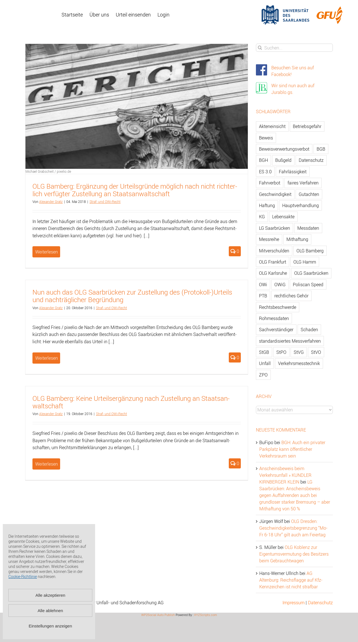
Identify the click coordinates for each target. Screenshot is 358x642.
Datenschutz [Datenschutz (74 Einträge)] (311, 160)
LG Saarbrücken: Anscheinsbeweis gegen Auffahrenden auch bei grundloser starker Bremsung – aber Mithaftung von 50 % (294, 495)
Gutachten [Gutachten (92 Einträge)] (309, 194)
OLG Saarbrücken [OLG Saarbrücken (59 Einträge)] (311, 273)
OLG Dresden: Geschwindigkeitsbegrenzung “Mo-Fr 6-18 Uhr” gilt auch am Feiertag (293, 528)
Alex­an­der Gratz (51, 201)
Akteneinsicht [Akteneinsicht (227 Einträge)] (272, 126)
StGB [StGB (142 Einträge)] (264, 352)
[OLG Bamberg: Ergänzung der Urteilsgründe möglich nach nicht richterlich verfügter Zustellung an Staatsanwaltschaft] (136, 106)
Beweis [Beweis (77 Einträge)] (266, 138)
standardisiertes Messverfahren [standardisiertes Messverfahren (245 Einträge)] (290, 341)
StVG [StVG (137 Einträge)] (299, 352)
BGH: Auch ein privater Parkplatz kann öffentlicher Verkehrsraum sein (292, 449)
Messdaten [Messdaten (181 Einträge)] (308, 228)
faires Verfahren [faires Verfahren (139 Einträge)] (303, 183)
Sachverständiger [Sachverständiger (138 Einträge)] (276, 329)
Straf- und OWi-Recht (105, 201)
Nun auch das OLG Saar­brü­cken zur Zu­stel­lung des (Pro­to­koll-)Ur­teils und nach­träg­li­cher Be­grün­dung (132, 296)
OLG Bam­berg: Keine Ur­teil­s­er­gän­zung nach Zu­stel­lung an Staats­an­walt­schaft (131, 402)
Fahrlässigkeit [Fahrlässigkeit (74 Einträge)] (293, 172)
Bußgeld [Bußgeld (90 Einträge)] (283, 160)
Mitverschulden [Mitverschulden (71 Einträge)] (274, 251)
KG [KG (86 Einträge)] (262, 217)
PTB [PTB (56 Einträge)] (263, 296)
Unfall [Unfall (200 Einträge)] (265, 363)
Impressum (293, 603)
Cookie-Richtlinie (22, 576)
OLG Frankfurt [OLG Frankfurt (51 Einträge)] (272, 262)
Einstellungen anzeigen (50, 626)
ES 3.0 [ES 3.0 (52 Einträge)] (265, 172)
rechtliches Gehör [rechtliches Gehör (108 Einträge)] (291, 296)
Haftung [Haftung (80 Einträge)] (267, 205)
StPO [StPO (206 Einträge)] (281, 352)
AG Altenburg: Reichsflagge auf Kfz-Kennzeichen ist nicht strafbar (290, 580)
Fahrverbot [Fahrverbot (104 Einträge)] (269, 183)
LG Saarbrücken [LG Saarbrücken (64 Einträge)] (274, 228)
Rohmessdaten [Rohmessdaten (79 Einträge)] (274, 318)
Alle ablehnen (50, 610)
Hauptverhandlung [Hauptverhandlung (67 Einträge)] (300, 205)
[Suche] (260, 48)
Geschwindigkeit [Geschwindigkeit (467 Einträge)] (275, 194)
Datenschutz (320, 603)
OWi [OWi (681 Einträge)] (263, 284)
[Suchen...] (294, 48)
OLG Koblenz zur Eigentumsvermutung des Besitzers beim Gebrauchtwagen (294, 554)
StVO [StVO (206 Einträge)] (316, 352)
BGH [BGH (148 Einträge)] (263, 160)
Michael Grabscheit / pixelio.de (48, 171)
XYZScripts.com (205, 615)
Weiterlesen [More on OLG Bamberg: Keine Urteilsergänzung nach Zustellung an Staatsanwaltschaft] (46, 464)
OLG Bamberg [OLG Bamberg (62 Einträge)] (310, 251)
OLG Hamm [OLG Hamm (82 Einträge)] (304, 262)
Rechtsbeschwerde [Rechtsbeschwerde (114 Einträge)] (277, 307)
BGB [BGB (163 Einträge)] (321, 149)
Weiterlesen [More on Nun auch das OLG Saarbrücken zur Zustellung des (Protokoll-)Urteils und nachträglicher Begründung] (46, 358)
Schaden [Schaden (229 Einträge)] (309, 329)
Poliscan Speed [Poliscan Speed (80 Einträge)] (308, 284)
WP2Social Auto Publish (158, 615)
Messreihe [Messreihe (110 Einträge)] (269, 239)
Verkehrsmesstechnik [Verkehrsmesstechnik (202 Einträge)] (299, 363)
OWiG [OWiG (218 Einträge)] (280, 284)
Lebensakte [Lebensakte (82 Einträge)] (283, 217)
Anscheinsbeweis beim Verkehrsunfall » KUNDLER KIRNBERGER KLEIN (285, 475)
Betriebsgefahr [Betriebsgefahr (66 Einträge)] (307, 126)
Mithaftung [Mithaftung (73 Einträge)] (297, 239)
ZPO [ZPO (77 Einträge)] (263, 375)
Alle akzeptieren (50, 595)
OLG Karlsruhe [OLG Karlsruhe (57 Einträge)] (273, 273)
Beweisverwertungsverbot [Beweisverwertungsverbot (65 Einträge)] (284, 149)
